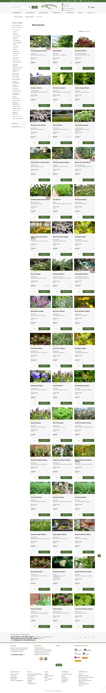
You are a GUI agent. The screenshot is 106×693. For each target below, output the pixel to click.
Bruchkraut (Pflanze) (36, 497)
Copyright (81, 674)
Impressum (81, 685)
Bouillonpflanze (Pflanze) (81, 274)
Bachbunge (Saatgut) (80, 348)
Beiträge (70, 1)
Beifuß (14, 45)
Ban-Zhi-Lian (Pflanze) (59, 311)
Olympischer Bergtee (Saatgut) (39, 460)
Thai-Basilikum (16, 40)
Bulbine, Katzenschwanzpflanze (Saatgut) (83, 460)
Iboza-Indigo (15, 77)
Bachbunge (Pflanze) (80, 237)
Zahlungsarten (65, 680)
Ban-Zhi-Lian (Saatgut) (59, 348)
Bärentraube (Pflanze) (36, 348)
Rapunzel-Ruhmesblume (16, 103)
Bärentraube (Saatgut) (37, 571)
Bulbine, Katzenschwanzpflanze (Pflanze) (39, 237)
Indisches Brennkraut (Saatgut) (83, 571)
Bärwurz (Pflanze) (57, 125)
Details (34, 68)
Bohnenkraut (16, 53)
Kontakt (63, 675)
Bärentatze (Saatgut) (58, 497)
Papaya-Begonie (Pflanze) (59, 534)
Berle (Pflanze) (57, 199)
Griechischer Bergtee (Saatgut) (61, 162)
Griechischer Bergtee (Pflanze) (39, 51)
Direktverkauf (13, 679)
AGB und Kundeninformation (85, 680)
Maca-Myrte (15, 89)
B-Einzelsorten (16, 29)
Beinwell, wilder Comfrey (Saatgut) (40, 162)
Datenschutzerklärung (84, 675)
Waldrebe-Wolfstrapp (15, 113)
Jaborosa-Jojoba (16, 79)
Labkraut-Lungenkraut (15, 85)
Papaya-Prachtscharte (16, 97)
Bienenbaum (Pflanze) (81, 51)
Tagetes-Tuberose (17, 108)
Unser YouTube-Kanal (67, 10)
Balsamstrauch (17, 36)
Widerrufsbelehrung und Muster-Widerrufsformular (86, 678)
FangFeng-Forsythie (17, 68)
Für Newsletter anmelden (17, 654)
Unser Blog (65, 4)
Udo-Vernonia (16, 110)
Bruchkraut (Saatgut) (80, 497)
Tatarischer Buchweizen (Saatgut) (84, 609)
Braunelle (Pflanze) (58, 385)
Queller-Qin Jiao (16, 100)
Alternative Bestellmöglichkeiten (34, 674)
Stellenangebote (14, 677)
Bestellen (44, 68)
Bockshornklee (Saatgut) (81, 125)
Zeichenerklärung (31, 675)
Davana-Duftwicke (17, 62)
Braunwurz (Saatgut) (36, 609)
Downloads (29, 677)
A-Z (33, 7)
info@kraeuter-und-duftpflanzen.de (24, 640)
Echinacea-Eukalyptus (15, 64)
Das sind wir (13, 675)
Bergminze (16, 47)
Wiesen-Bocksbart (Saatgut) (82, 311)
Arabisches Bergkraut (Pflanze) (83, 423)
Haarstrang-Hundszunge (15, 74)
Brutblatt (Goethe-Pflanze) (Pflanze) (40, 199)
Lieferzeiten (64, 677)
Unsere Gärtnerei (14, 674)
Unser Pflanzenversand (67, 674)
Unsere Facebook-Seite (68, 8)
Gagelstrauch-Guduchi (16, 70)
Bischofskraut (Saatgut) (59, 571)
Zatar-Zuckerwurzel (17, 118)
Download (59, 665)
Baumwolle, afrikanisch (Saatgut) (62, 460)
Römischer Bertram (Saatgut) (60, 237)
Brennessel (16, 57)
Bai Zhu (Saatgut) (57, 609)
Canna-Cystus (15, 60)
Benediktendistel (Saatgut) (82, 385)
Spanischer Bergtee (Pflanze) (38, 534)
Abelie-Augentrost (17, 25)
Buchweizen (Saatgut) (81, 199)
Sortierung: (81, 31)
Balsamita (15, 34)
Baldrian (15, 32)
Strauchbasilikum (17, 42)
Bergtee (15, 49)
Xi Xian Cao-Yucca (16, 116)
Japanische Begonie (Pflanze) (82, 534)
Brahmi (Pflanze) (57, 51)
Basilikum (15, 38)
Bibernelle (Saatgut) (58, 423)
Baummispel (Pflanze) (58, 274)
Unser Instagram (48, 679)
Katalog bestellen (31, 679)
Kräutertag (29, 682)
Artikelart (15, 123)
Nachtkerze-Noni (16, 91)
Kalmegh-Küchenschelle (16, 82)
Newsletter (29, 680)
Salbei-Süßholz (16, 106)
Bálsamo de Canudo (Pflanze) (82, 162)
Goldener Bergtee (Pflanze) (82, 88)
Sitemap (63, 682)
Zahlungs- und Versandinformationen (84, 682)
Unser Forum (65, 6)
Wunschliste (83, 1)
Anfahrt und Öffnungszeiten (16, 680)
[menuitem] (63, 1)
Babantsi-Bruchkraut (17, 27)
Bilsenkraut (16, 51)
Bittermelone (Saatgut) (59, 88)
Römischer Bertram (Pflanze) (38, 125)
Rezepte (63, 1)
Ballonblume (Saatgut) (37, 385)
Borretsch (15, 55)
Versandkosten (58, 690)
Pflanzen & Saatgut (17, 23)
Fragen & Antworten (49, 675)
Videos (76, 1)
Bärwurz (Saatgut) (35, 274)
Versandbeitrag (65, 679)
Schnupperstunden (31, 683)
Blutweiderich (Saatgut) (37, 311)
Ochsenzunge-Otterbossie (16, 93)
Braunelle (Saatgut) (36, 423)
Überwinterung (16, 126)
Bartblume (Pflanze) (36, 88)
